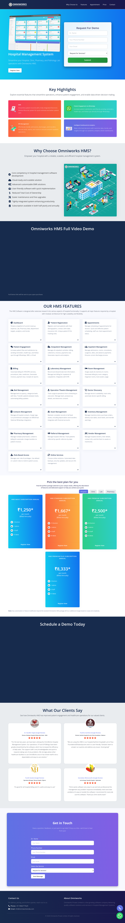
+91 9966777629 (22, 906)
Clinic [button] (93, 492)
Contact (112, 5)
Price (104, 5)
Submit (87, 60)
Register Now (15, 70)
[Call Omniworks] (120, 908)
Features (84, 5)
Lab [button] (101, 492)
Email (33, 857)
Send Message (38, 876)
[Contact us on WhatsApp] (119, 915)
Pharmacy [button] (110, 492)
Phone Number (37, 848)
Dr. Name (35, 839)
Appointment (95, 5)
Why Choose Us (72, 5)
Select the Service (37, 866)
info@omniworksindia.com (24, 909)
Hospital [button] (84, 492)
